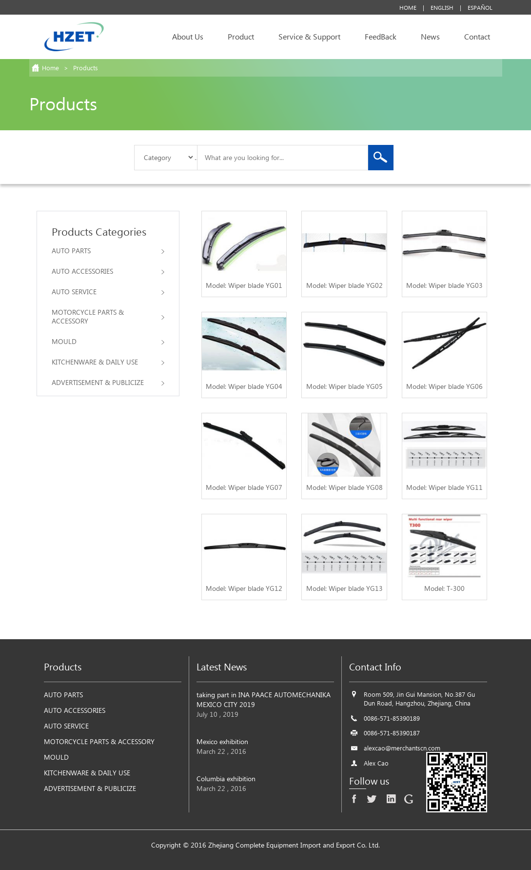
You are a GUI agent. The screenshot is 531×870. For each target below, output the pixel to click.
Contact (477, 36)
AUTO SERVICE (108, 291)
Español (480, 7)
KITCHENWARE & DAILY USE (108, 361)
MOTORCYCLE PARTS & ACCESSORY (108, 316)
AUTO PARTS (108, 250)
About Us (187, 36)
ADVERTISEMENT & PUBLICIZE (108, 382)
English (442, 7)
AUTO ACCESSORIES (108, 271)
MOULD (108, 341)
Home (407, 7)
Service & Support (309, 36)
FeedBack (380, 36)
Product (241, 36)
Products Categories (99, 231)
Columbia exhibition (226, 778)
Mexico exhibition (222, 741)
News (430, 36)
